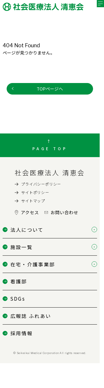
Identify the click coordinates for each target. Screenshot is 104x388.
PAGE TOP (49, 148)
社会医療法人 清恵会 (50, 172)
